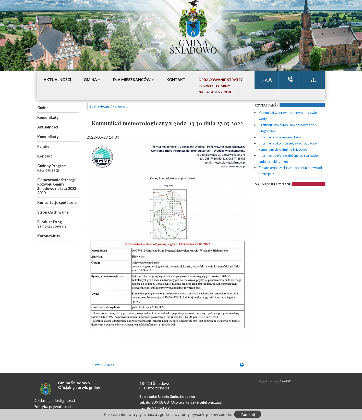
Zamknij (247, 414)
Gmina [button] (90, 79)
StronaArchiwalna (53, 212)
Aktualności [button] (57, 79)
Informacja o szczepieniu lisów (280, 137)
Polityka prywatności (52, 406)
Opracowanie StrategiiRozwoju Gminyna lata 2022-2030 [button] (222, 85)
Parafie (43, 146)
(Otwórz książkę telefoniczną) (196, 402)
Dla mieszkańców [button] (132, 79)
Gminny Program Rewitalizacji (51, 168)
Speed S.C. (285, 381)
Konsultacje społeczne (57, 202)
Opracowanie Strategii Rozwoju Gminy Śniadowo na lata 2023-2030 (57, 186)
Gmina (43, 108)
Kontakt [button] (176, 79)
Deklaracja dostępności (54, 400)
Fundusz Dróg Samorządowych (51, 224)
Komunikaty (48, 117)
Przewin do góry (103, 364)
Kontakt (44, 156)
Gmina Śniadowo (193, 45)
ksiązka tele (290, 79)
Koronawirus (48, 236)
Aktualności (47, 127)
